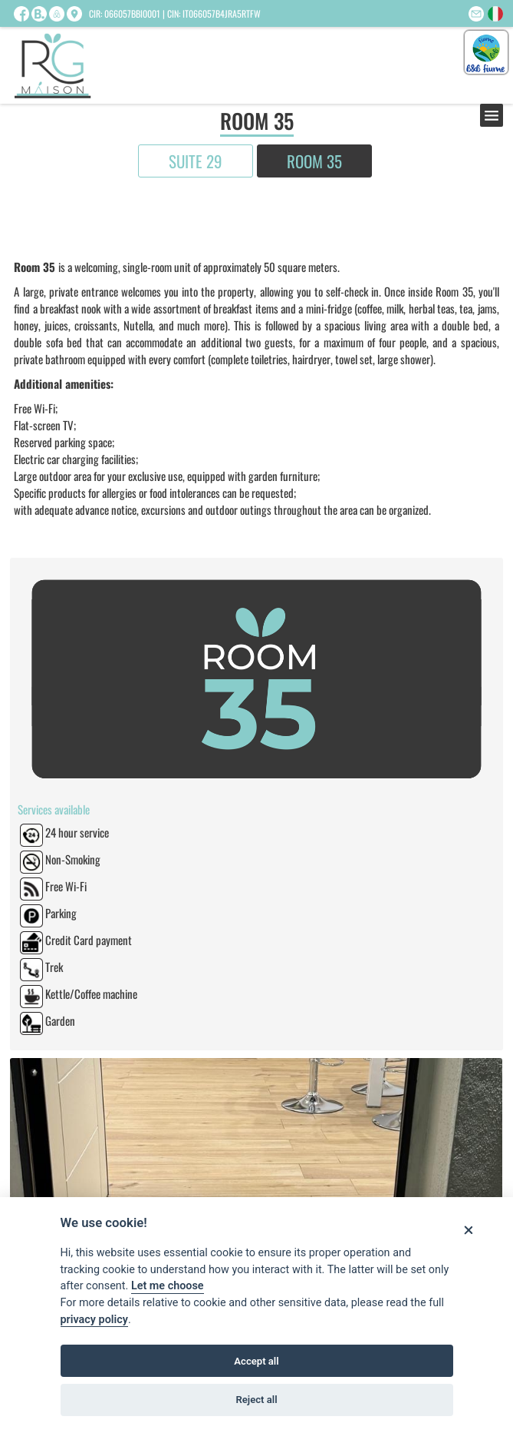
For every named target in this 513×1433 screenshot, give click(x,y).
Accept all (256, 1361)
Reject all (256, 1399)
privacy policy (94, 1319)
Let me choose (167, 1285)
